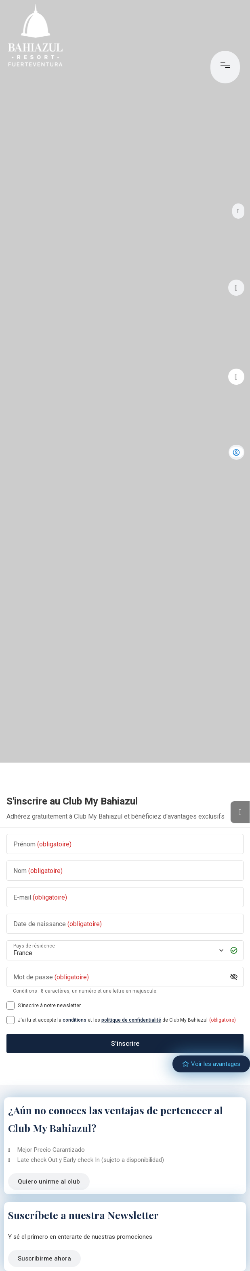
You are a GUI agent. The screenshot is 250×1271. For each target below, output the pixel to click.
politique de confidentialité (131, 1020)
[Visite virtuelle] (236, 288)
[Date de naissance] (125, 923)
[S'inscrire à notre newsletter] (10, 1005)
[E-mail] (125, 897)
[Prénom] (125, 844)
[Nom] (125, 870)
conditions (74, 1020)
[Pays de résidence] (117, 950)
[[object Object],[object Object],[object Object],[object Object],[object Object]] (10, 1020)
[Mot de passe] (118, 977)
